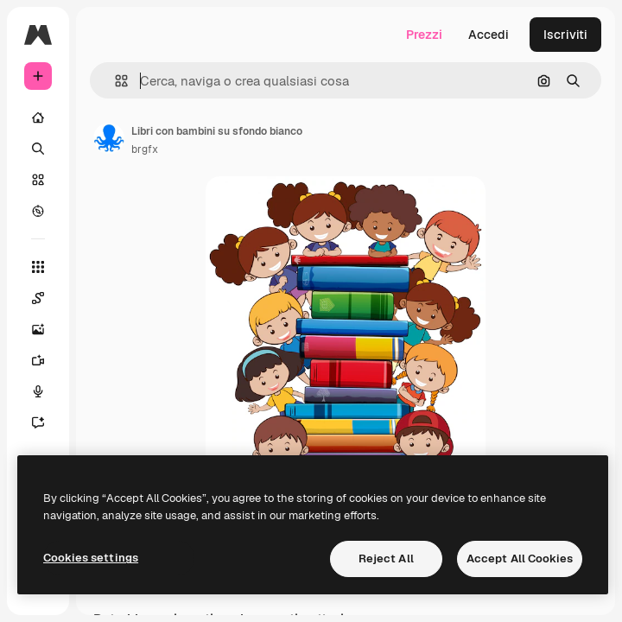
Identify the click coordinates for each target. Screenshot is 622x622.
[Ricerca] (38, 148)
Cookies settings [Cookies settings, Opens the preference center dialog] (90, 557)
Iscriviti (565, 34)
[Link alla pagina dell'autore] (108, 138)
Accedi (488, 34)
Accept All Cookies (519, 558)
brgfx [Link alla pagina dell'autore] (144, 149)
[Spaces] (38, 298)
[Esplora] (38, 211)
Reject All (386, 558)
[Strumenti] (38, 267)
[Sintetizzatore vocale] (38, 391)
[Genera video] (38, 360)
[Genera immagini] (38, 329)
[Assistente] (38, 422)
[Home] (38, 117)
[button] (114, 80)
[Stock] (38, 180)
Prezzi (424, 34)
